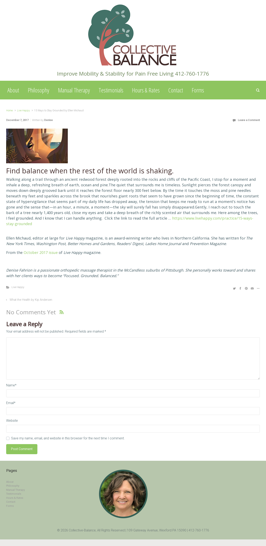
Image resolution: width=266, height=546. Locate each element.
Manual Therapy (74, 90)
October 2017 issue (41, 252)
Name (11, 385)
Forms (198, 90)
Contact (175, 90)
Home (9, 110)
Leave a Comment (249, 120)
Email (10, 403)
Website (12, 421)
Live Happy (23, 110)
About (13, 90)
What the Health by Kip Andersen (31, 300)
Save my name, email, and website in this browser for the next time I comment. (68, 438)
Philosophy (38, 90)
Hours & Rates (146, 90)
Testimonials (111, 90)
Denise (48, 120)
